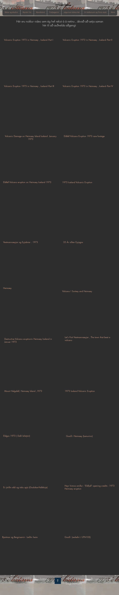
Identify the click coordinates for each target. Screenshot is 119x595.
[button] (27, 12)
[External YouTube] (30, 64)
